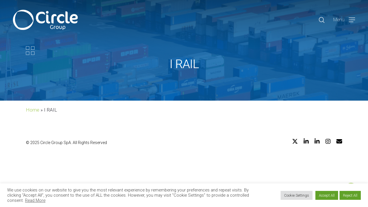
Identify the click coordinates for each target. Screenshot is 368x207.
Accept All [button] (327, 195)
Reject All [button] (350, 195)
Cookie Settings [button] (296, 195)
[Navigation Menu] (344, 20)
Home (32, 110)
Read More (35, 200)
